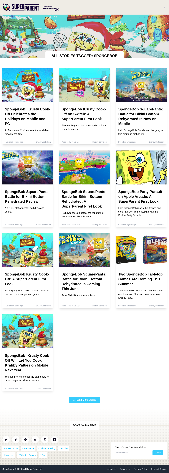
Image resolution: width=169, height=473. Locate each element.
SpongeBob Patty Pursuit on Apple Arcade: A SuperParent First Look (140, 196)
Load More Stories (84, 400)
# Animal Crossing (46, 448)
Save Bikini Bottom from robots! (79, 295)
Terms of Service (159, 469)
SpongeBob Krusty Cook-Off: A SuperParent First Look (27, 279)
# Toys (43, 455)
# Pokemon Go (11, 448)
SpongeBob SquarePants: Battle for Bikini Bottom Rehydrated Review (27, 196)
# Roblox (64, 448)
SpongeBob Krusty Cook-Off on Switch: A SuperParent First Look (84, 114)
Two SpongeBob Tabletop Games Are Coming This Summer (140, 279)
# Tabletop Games (27, 455)
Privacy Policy (140, 469)
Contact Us (125, 469)
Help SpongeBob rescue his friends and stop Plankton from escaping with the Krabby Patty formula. (139, 212)
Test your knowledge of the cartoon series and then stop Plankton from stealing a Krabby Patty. (140, 294)
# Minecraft (9, 455)
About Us (112, 469)
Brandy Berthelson (43, 142)
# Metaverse (28, 448)
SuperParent (8, 469)
